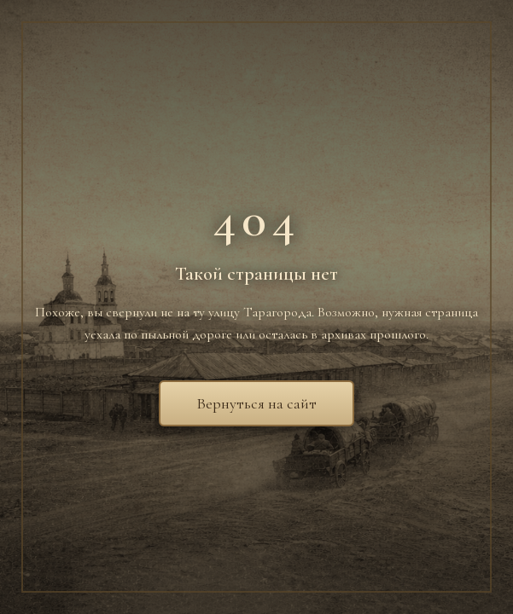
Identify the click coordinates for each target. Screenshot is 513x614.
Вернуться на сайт (256, 403)
